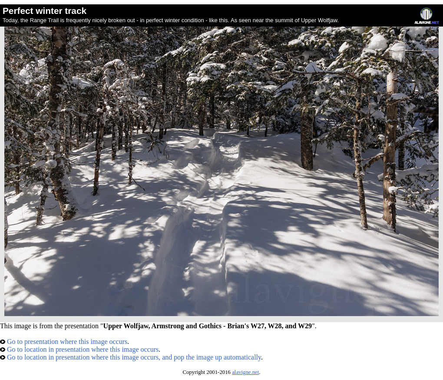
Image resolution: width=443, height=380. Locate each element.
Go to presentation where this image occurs (63, 341)
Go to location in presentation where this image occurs (79, 349)
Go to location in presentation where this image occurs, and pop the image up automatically (130, 357)
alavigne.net (245, 372)
